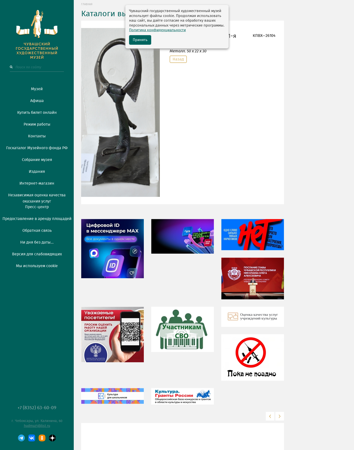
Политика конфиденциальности (157, 30)
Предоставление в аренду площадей (37, 219)
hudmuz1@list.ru (37, 426)
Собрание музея (37, 160)
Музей (37, 89)
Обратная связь (37, 230)
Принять (140, 40)
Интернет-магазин (36, 183)
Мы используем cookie (37, 266)
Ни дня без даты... (37, 242)
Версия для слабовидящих (37, 254)
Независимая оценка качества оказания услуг (37, 197)
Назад (178, 59)
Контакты (37, 136)
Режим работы (37, 124)
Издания (37, 172)
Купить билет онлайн (37, 113)
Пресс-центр (37, 207)
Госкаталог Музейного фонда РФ (37, 148)
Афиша (37, 101)
